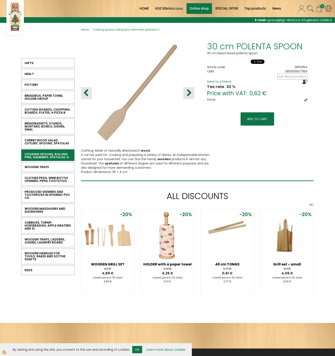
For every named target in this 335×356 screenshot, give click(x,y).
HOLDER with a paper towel (167, 264)
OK (137, 349)
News (276, 8)
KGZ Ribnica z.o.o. (169, 8)
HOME (144, 8)
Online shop (199, 8)
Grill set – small (287, 264)
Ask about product (292, 76)
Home (85, 29)
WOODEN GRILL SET (108, 264)
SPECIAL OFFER (226, 8)
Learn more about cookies (165, 349)
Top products (255, 8)
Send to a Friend (219, 81)
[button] (188, 93)
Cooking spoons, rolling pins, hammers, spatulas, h (126, 29)
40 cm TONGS (227, 264)
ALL (311, 204)
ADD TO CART (257, 119)
